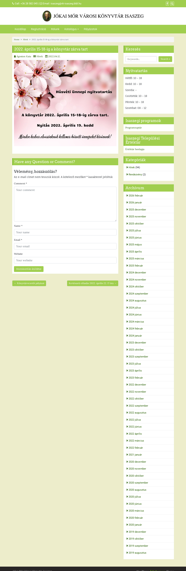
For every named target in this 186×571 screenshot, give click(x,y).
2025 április (135, 251)
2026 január (135, 202)
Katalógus (70, 29)
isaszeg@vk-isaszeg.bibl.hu (66, 3)
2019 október (136, 538)
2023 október (136, 349)
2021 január (135, 454)
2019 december (137, 531)
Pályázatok (90, 29)
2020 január (135, 524)
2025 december (137, 209)
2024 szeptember (138, 293)
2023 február (136, 377)
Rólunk (55, 29)
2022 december (137, 384)
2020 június (135, 503)
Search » (165, 58)
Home (16, 39)
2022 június (135, 426)
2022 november (137, 391)
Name (18, 225)
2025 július (135, 230)
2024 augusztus (137, 300)
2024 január (135, 335)
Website (18, 253)
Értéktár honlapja (134, 149)
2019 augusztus (137, 552)
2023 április (135, 370)
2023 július (135, 363)
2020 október (136, 475)
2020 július (135, 496)
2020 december (137, 461)
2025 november (137, 216)
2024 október (136, 286)
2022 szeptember (138, 405)
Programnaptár (133, 127)
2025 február (136, 265)
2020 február (136, 517)
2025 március (136, 258)
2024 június (135, 314)
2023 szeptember (138, 356)
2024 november (137, 279)
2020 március (136, 510)
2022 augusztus (137, 412)
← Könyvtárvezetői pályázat (29, 283)
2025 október (136, 223)
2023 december (137, 342)
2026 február (136, 195)
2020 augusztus (137, 489)
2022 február (136, 447)
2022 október (136, 398)
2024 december (137, 272)
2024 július (135, 307)
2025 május (135, 244)
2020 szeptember (138, 482)
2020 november (137, 468)
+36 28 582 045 (29, 3)
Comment (20, 183)
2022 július (135, 419)
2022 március (136, 440)
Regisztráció (38, 29)
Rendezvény (135, 174)
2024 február (136, 328)
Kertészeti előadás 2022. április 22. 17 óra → (93, 283)
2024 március (136, 321)
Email (18, 239)
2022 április (135, 433)
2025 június (135, 237)
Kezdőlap (20, 29)
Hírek (25, 39)
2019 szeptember (138, 545)
